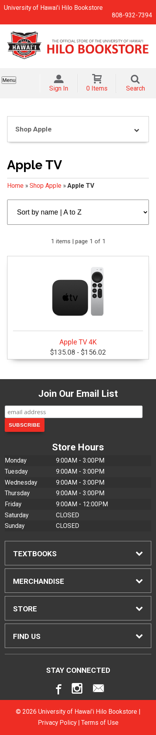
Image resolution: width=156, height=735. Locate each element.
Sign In (58, 88)
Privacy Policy (57, 722)
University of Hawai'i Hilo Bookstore (53, 7)
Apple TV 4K (78, 302)
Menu (8, 80)
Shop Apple (45, 185)
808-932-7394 (132, 15)
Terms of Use (100, 722)
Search (135, 88)
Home (15, 185)
